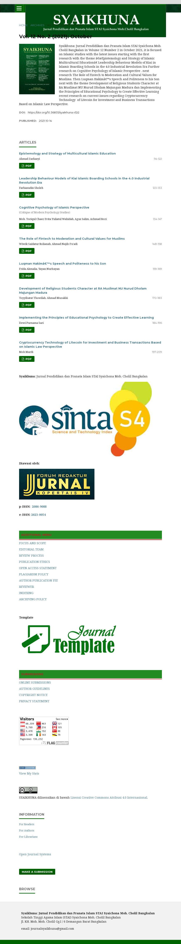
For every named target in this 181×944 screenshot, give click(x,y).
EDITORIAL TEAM (31, 549)
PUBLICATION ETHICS (34, 562)
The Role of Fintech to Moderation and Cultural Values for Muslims (72, 239)
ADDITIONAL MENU (36, 535)
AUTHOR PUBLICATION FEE (38, 580)
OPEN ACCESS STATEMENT (38, 568)
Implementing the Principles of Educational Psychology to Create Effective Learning (86, 317)
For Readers (26, 824)
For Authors (26, 830)
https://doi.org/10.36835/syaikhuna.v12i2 (53, 112)
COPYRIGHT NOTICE (33, 695)
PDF (28, 165)
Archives (37, 25)
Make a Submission (37, 871)
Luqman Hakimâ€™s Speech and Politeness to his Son (62, 263)
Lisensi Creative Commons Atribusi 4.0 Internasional (109, 797)
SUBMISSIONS (32, 674)
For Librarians (28, 836)
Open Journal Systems (35, 854)
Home (23, 25)
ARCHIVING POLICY (33, 599)
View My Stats (29, 773)
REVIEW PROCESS (31, 555)
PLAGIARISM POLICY (33, 574)
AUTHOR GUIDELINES (34, 689)
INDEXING (26, 593)
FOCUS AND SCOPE (32, 543)
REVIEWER (26, 587)
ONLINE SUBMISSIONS (35, 682)
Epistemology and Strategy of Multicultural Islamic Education (67, 153)
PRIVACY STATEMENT (34, 701)
